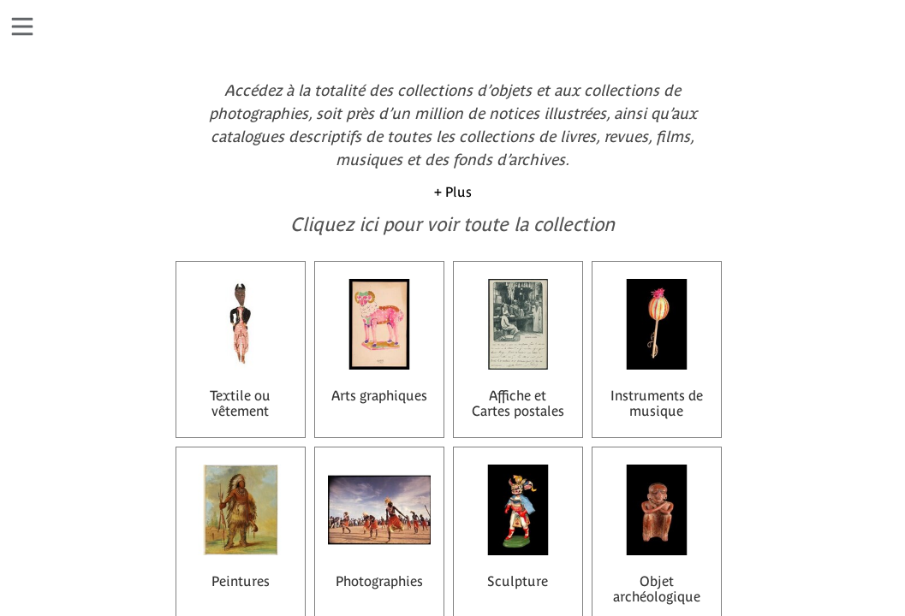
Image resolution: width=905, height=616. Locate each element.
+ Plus (453, 191)
